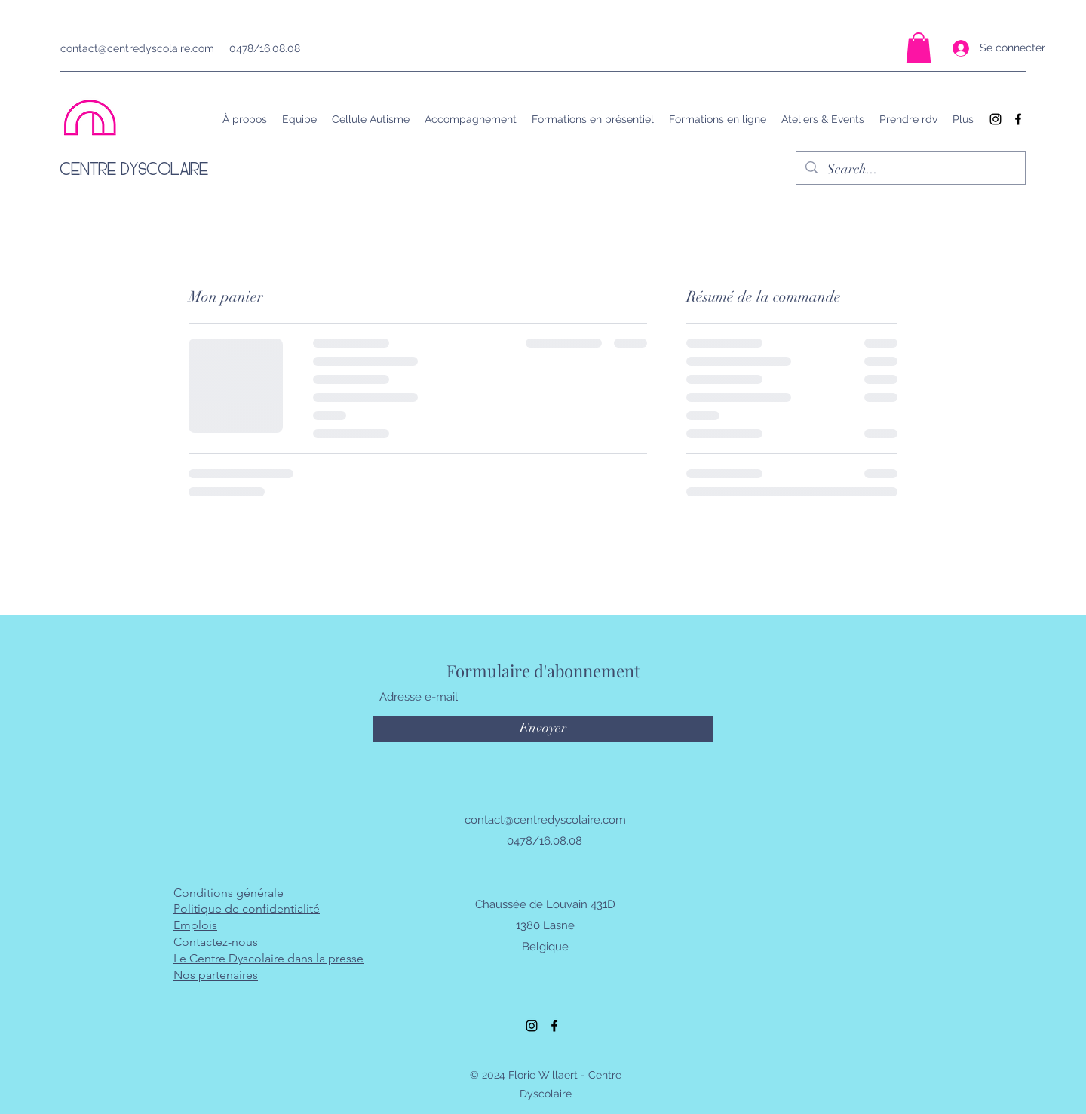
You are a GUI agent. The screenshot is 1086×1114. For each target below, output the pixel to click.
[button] (918, 47)
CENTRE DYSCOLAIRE (134, 168)
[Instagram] (995, 119)
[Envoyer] (543, 729)
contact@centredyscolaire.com (137, 48)
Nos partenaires (215, 975)
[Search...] (910, 170)
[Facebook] (1018, 119)
